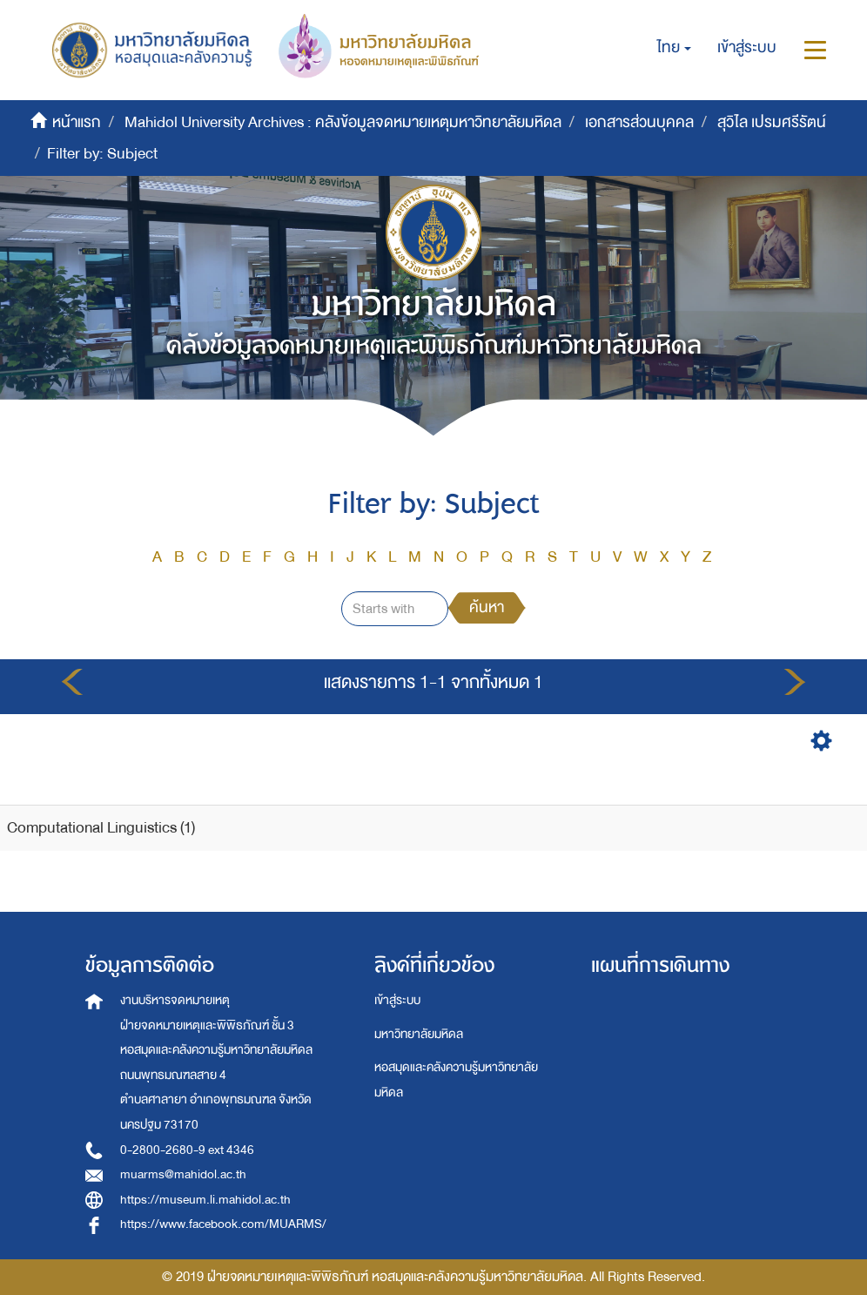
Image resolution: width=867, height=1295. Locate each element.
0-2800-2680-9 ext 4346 (187, 1150)
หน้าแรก (76, 122)
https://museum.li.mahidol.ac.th (205, 1200)
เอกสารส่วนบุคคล (639, 122)
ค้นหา (486, 607)
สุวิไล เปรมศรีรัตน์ (771, 122)
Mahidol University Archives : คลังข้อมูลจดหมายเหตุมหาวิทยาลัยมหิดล (342, 122)
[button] (674, 48)
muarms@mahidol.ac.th (183, 1174)
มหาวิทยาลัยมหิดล (418, 1034)
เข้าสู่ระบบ (397, 1000)
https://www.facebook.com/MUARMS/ (223, 1224)
